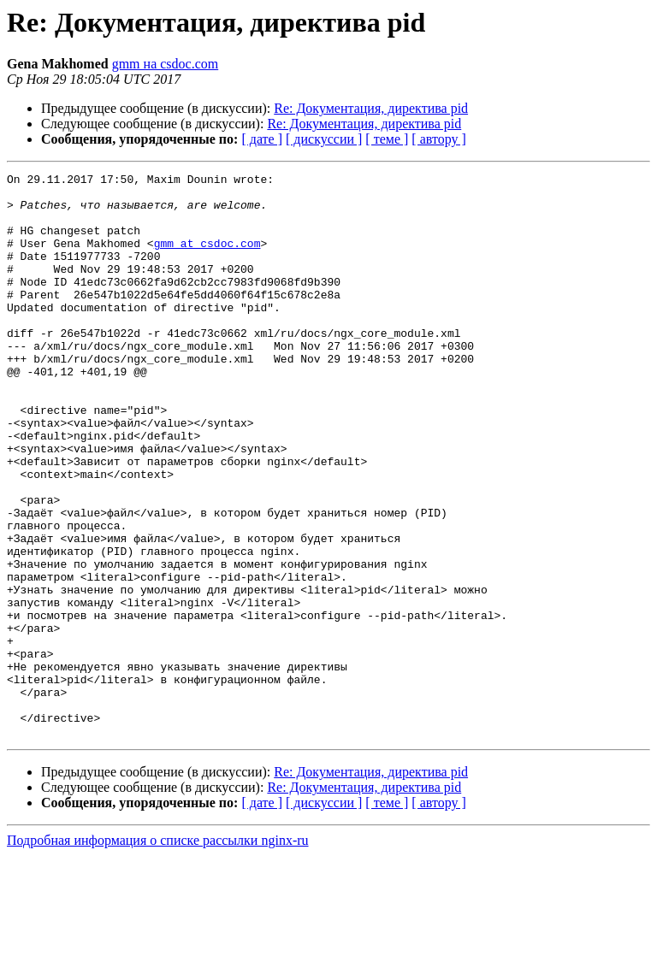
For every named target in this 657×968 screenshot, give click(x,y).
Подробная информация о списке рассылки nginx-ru (158, 953)
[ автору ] (438, 139)
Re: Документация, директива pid (371, 108)
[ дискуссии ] (324, 139)
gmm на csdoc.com (165, 63)
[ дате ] (261, 139)
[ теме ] (386, 139)
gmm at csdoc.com (207, 258)
